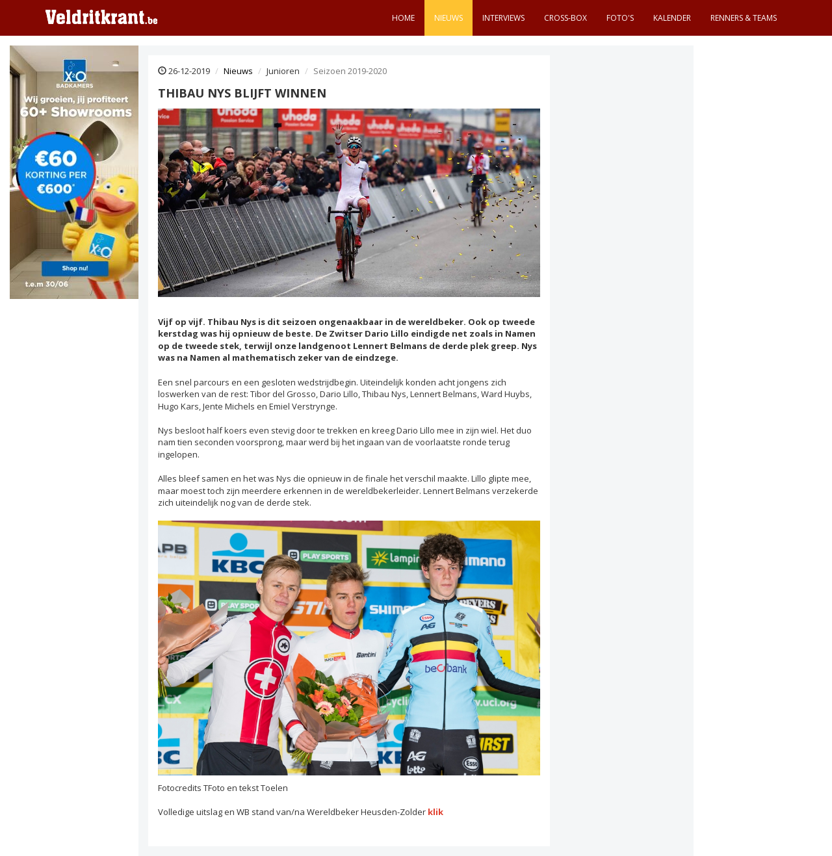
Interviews (503, 17)
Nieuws (448, 17)
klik (435, 812)
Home (403, 17)
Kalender (672, 17)
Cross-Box (565, 17)
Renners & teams (743, 17)
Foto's (620, 17)
